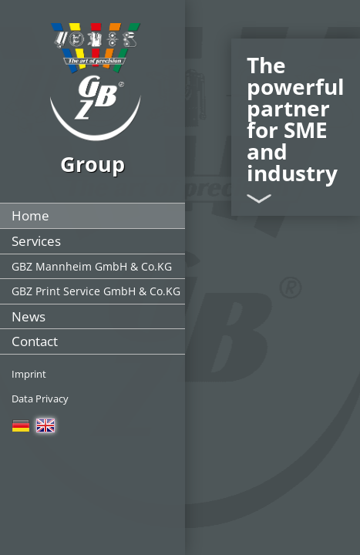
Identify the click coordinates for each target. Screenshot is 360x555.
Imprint (29, 374)
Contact (35, 341)
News (28, 316)
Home (30, 215)
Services (36, 241)
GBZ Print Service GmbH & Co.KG (96, 291)
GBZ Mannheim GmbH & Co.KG (92, 266)
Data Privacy (40, 398)
